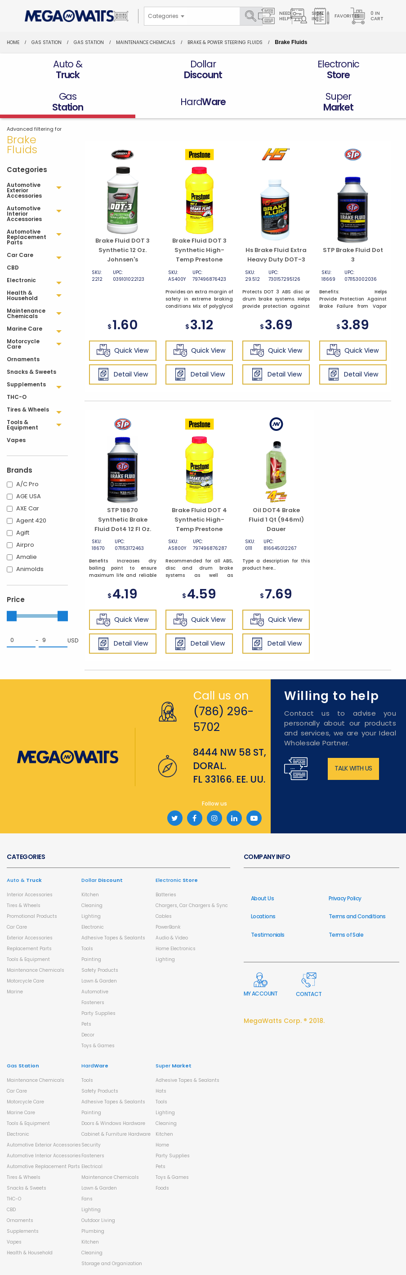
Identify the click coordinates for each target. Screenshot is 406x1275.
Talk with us (353, 768)
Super (174, 1065)
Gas (23, 1065)
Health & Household (30, 1252)
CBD (11, 1209)
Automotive (94, 991)
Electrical (92, 1166)
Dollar (102, 880)
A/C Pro (27, 484)
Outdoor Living (98, 1220)
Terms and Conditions (357, 916)
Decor (87, 1035)
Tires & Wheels (23, 905)
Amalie (26, 557)
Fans (87, 1198)
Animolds (30, 569)
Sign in (307, 16)
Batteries (166, 894)
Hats (161, 1091)
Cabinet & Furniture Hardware (116, 1134)
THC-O (14, 1198)
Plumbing (92, 1231)
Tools (87, 948)
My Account (261, 984)
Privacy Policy (345, 898)
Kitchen (90, 894)
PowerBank (168, 927)
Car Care (17, 927)
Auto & (24, 880)
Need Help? (275, 16)
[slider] (12, 616)
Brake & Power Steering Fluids (225, 42)
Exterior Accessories (30, 937)
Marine (15, 991)
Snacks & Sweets (26, 1188)
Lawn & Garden (99, 981)
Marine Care (21, 1112)
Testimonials (268, 935)
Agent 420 (31, 520)
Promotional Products (32, 916)
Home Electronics (176, 948)
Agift (22, 532)
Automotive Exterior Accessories (44, 1145)
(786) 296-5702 (223, 719)
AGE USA (28, 496)
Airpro (25, 544)
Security (91, 1145)
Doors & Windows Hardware (113, 1123)
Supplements (23, 1231)
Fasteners (92, 1002)
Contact (309, 985)
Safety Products (99, 970)
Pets (86, 1024)
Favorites (337, 16)
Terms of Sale (346, 935)
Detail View (122, 374)
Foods (162, 1188)
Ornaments (20, 1220)
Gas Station (46, 42)
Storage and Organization (111, 1263)
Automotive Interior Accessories (44, 1155)
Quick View (122, 350)
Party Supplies (98, 1013)
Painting (91, 959)
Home (13, 42)
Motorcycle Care (25, 981)
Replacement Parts (29, 948)
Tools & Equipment (28, 959)
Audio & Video (172, 937)
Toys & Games (98, 1045)
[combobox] (165, 16)
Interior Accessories (30, 894)
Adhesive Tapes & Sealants (113, 937)
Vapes (14, 1242)
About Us (262, 898)
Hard (94, 1065)
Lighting (91, 916)
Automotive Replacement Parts (43, 1166)
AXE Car (27, 508)
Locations (263, 916)
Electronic (92, 927)
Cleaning (92, 905)
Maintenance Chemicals (145, 42)
